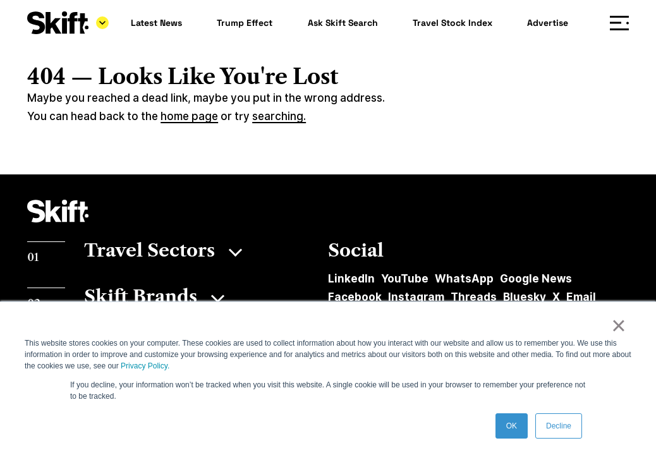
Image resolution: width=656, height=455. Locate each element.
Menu (622, 23)
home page (189, 116)
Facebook (355, 297)
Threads (474, 297)
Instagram (416, 297)
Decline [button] (558, 426)
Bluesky (524, 297)
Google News (536, 278)
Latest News (156, 22)
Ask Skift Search (343, 22)
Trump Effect (244, 22)
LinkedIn (351, 278)
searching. (279, 116)
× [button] (618, 325)
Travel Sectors (149, 250)
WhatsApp (464, 278)
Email (581, 297)
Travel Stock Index (452, 22)
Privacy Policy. (145, 365)
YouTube (404, 278)
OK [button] (511, 426)
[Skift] (68, 22)
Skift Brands (140, 296)
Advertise (547, 22)
